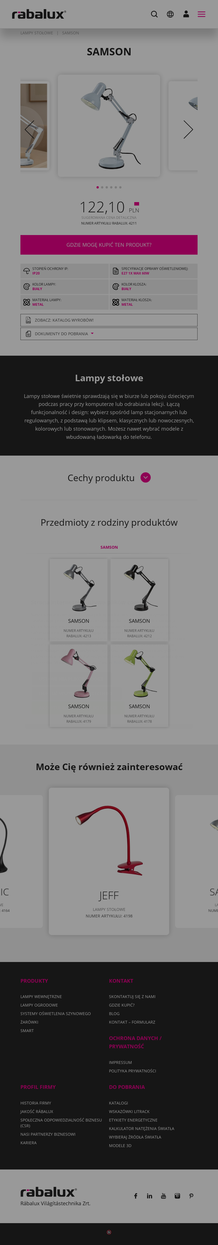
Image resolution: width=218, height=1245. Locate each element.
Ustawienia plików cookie (71, 645)
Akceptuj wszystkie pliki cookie (78, 674)
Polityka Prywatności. (135, 628)
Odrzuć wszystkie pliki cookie (76, 660)
